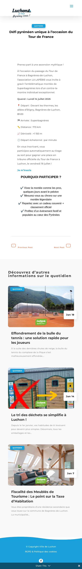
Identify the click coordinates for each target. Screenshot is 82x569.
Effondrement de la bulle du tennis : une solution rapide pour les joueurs (39, 338)
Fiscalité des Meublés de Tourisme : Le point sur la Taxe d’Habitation (37, 496)
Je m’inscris (24, 170)
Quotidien (38, 26)
